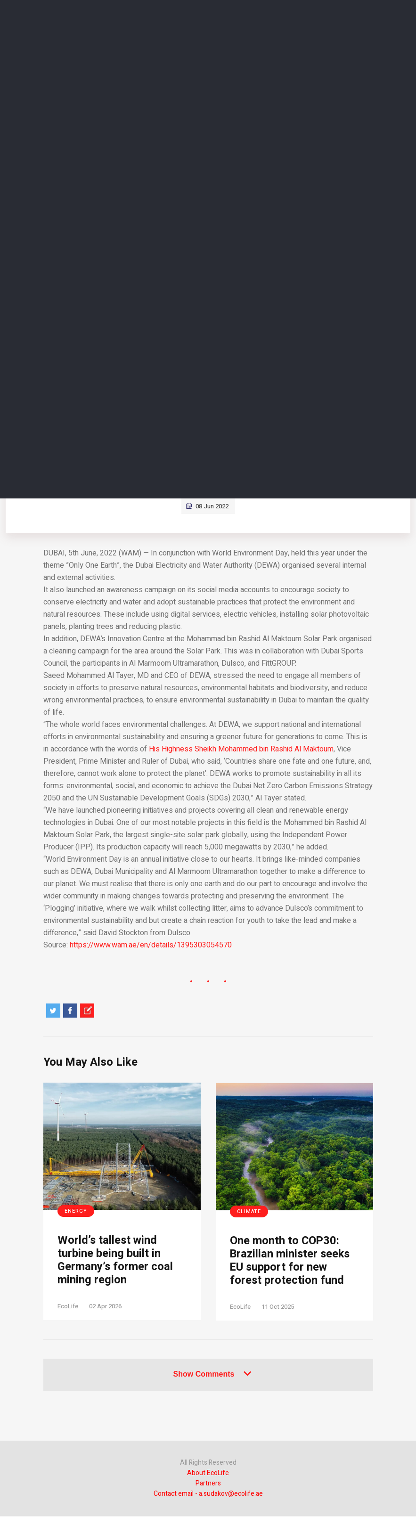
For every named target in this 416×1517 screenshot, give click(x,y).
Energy (76, 1211)
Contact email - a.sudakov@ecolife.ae (208, 1495)
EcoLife (67, 1307)
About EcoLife (208, 1474)
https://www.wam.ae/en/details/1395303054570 (151, 945)
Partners (208, 1484)
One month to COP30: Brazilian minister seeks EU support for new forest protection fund (291, 1261)
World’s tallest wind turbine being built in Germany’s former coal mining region (115, 1261)
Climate (249, 1211)
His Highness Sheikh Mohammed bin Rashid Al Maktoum (241, 749)
